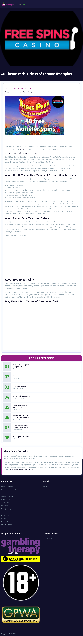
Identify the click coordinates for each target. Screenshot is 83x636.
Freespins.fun (46, 542)
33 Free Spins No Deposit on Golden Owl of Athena (20, 426)
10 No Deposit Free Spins (20, 437)
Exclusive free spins (7, 521)
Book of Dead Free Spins (8, 524)
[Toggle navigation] (81, 4)
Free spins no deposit (7, 486)
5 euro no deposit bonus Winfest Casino (20, 406)
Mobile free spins (6, 512)
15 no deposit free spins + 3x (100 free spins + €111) (21, 416)
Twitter (45, 486)
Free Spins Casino (20, 634)
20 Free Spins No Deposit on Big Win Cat (21, 366)
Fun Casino (23, 149)
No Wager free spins (7, 509)
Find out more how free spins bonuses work (22, 469)
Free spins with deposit (12, 92)
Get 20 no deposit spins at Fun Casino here (20, 153)
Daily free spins (5, 505)
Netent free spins (28, 92)
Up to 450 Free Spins (19, 386)
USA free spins (5, 518)
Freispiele (45, 539)
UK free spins (5, 515)
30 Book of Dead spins (20, 376)
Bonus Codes (5, 493)
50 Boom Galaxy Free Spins (21, 396)
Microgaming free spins (7, 496)
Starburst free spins (7, 502)
